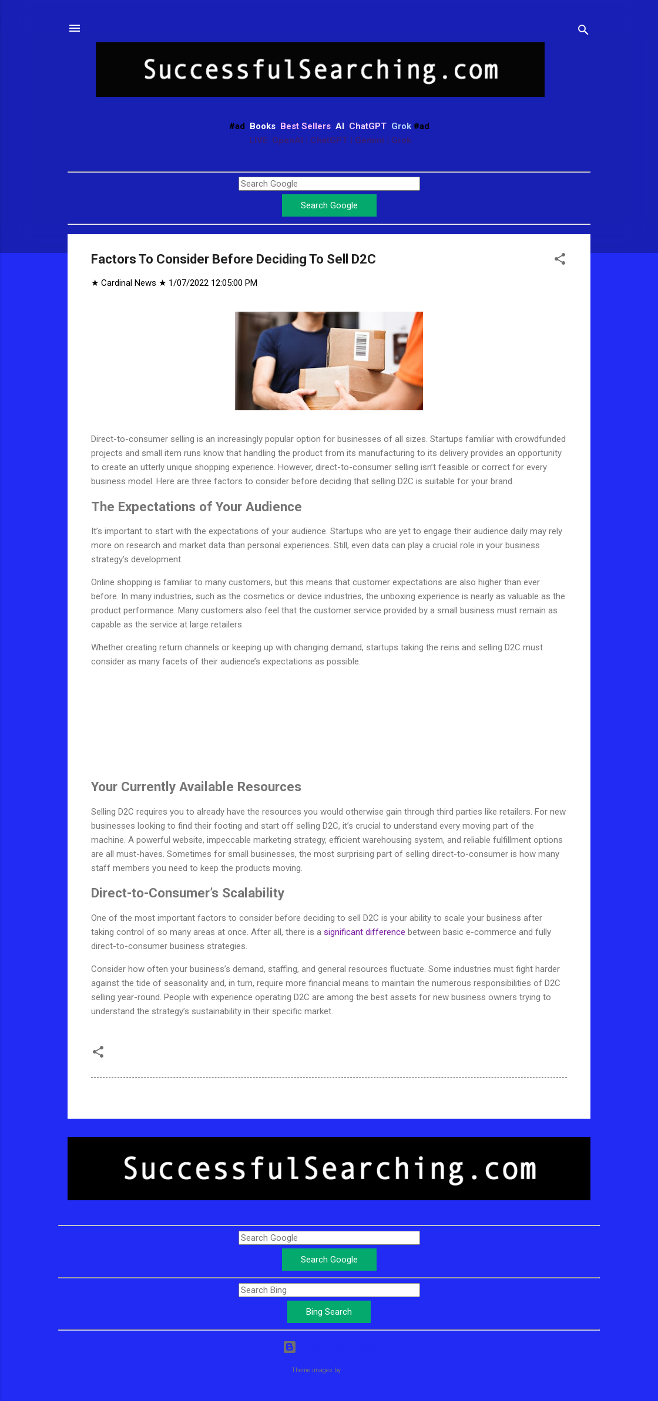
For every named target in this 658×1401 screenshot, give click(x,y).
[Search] (583, 32)
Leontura (355, 1370)
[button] (560, 261)
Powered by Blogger (329, 1347)
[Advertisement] (329, 706)
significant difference (364, 932)
